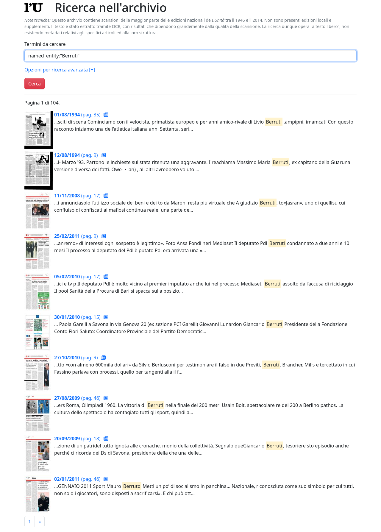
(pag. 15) (78, 317)
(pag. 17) (78, 195)
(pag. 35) (78, 114)
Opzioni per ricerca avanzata (59, 69)
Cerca (34, 83)
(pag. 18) (78, 438)
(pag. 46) (78, 398)
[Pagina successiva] (40, 521)
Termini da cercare (45, 44)
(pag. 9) (76, 155)
